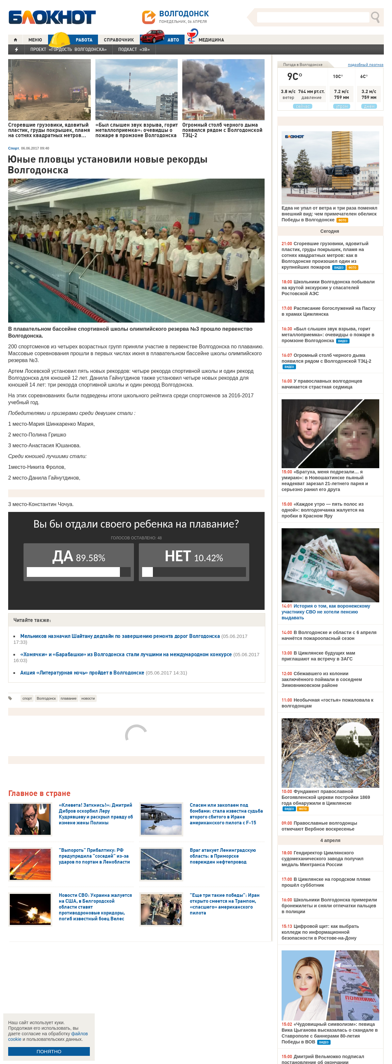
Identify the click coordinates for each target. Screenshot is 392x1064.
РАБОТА (70, 40)
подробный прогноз (366, 64)
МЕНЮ (35, 40)
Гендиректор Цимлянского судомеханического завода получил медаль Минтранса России (323, 858)
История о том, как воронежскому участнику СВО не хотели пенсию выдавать (326, 611)
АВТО (159, 40)
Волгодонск (46, 698)
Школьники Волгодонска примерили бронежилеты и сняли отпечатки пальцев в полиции (329, 905)
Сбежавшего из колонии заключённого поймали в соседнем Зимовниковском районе (322, 679)
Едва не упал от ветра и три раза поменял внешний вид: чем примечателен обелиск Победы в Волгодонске (329, 213)
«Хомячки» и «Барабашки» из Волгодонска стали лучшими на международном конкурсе (126, 654)
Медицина (205, 39)
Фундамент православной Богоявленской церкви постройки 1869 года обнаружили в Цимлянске (326, 797)
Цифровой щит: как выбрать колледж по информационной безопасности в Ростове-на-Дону (320, 932)
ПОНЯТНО (49, 1051)
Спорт (13, 148)
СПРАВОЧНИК (119, 40)
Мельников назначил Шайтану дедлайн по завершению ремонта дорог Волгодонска (120, 636)
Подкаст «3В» (134, 49)
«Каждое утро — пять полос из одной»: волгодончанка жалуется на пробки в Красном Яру (323, 509)
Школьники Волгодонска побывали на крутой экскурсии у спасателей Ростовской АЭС (328, 287)
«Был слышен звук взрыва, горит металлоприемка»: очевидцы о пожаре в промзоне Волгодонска (328, 334)
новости (88, 698)
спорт (27, 698)
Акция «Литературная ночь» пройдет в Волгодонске (82, 672)
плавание (69, 698)
